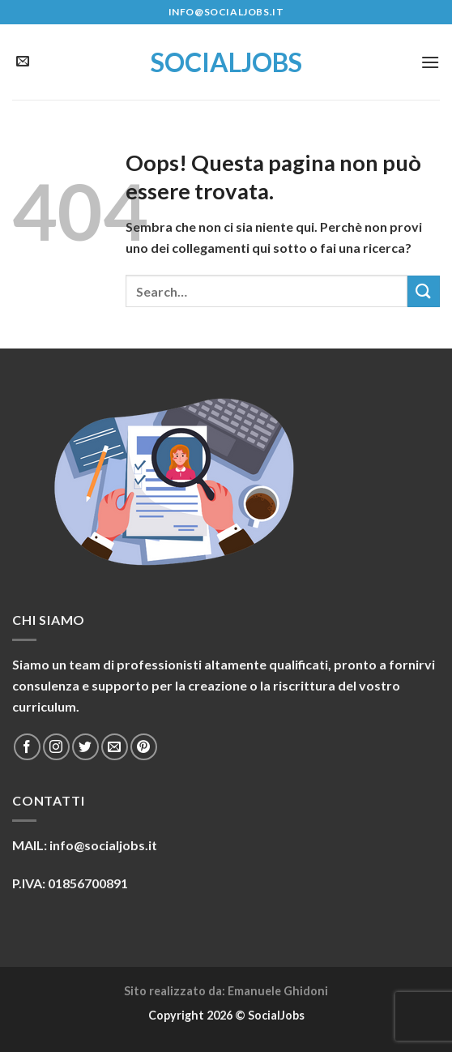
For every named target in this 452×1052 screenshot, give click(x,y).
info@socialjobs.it (103, 845)
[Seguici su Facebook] (27, 746)
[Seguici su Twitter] (85, 746)
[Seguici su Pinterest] (143, 746)
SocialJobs (226, 62)
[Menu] (430, 62)
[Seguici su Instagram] (56, 746)
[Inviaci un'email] (22, 61)
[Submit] (423, 291)
